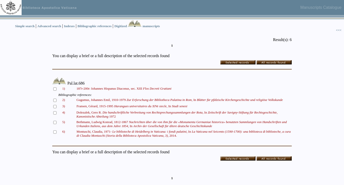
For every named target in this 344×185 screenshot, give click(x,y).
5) (63, 122)
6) (63, 131)
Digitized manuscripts (137, 26)
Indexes (69, 26)
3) (63, 106)
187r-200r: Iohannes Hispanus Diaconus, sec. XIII (123, 88)
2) (63, 100)
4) (63, 112)
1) (63, 88)
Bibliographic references (94, 26)
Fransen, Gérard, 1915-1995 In (131, 106)
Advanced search (49, 26)
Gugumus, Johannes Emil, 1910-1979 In (179, 100)
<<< (338, 30)
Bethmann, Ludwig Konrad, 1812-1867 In (181, 124)
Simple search (24, 26)
